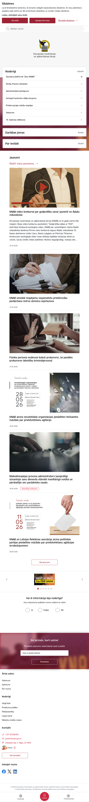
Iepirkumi (6, 684)
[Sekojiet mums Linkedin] (15, 772)
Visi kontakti (15, 755)
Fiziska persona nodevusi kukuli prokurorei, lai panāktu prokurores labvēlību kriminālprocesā (41, 359)
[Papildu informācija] (15, 748)
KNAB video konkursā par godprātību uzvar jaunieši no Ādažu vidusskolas (44, 213)
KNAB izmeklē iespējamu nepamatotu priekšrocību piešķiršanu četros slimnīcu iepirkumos (38, 299)
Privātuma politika (10, 707)
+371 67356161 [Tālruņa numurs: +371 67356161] (12, 734)
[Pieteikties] (44, 662)
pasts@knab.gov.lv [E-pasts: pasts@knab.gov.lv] (13, 738)
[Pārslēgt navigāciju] (44, 796)
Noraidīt (15, 20)
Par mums (6, 689)
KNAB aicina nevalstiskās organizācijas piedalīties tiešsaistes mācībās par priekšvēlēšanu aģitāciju (43, 418)
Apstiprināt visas (42, 20)
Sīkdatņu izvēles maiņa (12, 720)
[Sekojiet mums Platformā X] (9, 772)
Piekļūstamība (8, 711)
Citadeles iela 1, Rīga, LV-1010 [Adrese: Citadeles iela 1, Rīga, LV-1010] (18, 742)
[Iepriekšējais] (6, 579)
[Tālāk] (82, 579)
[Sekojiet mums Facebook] (4, 772)
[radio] (29, 610)
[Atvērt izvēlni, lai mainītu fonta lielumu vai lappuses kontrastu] (68, 797)
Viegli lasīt (6, 703)
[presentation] (21, 623)
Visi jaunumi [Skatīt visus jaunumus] (44, 562)
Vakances (6, 680)
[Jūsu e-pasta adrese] (44, 653)
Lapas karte (7, 716)
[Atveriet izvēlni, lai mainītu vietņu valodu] (20, 797)
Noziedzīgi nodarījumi (29, 489)
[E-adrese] (7, 748)
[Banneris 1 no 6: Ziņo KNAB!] (44, 579)
